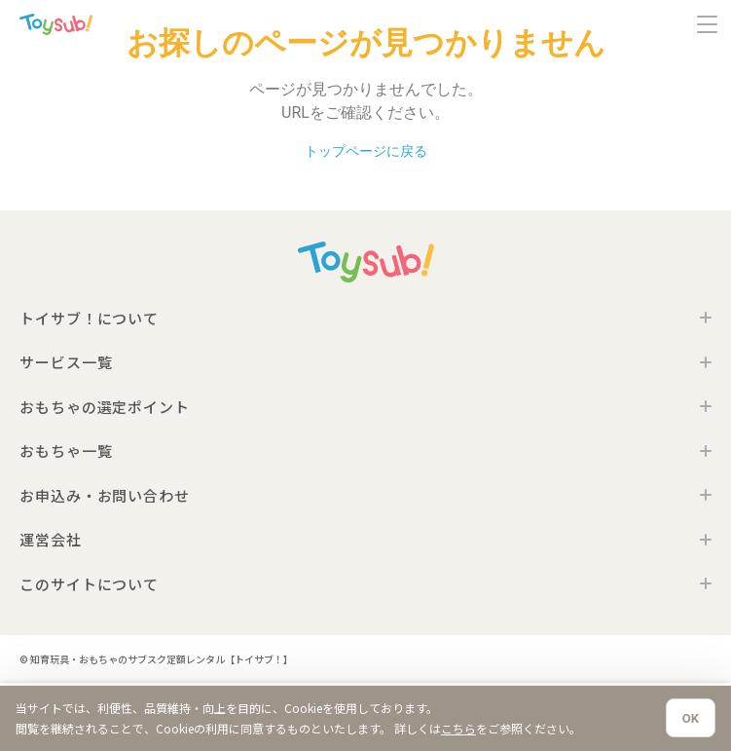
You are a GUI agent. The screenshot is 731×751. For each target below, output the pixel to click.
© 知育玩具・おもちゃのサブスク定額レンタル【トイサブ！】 (156, 659)
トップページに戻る (366, 151)
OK (690, 718)
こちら (458, 728)
